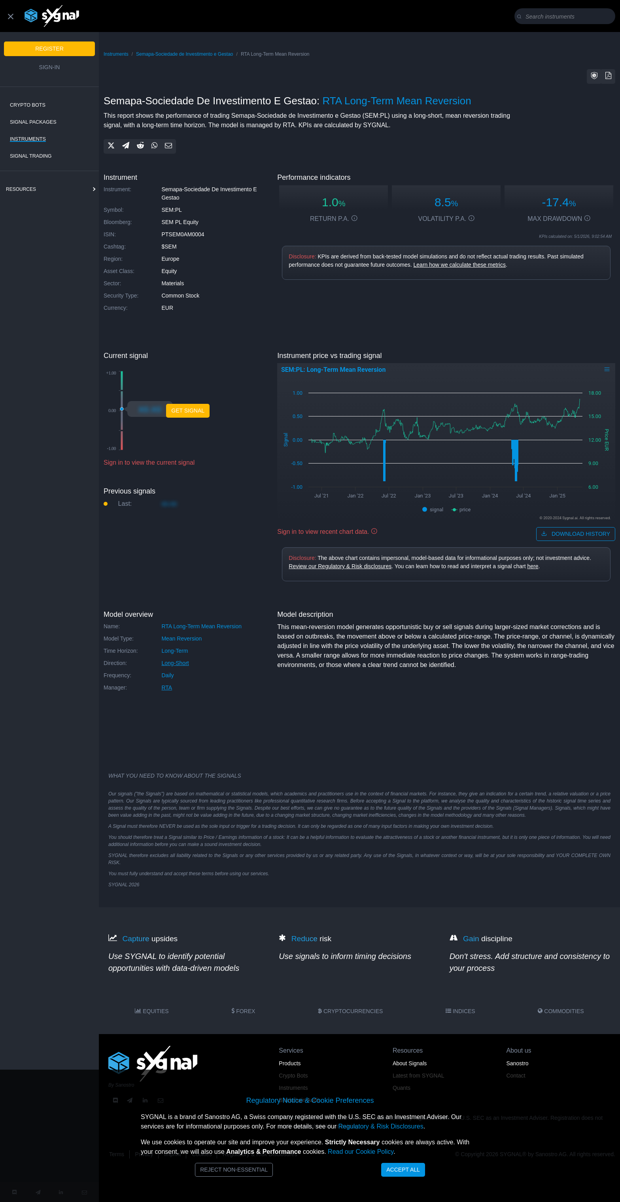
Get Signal (187, 410)
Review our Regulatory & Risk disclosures (340, 566)
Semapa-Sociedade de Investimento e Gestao (184, 54)
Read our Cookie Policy (360, 1151)
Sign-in (49, 67)
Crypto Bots (27, 105)
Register (49, 48)
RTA (166, 687)
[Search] (566, 16)
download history (575, 534)
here (532, 566)
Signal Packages (33, 122)
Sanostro (517, 1063)
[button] (594, 76)
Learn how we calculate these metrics (460, 265)
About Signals (410, 1063)
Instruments (28, 139)
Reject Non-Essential (234, 1169)
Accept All (403, 1169)
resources (21, 189)
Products (290, 1063)
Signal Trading (31, 156)
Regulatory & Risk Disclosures (380, 1126)
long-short (175, 663)
